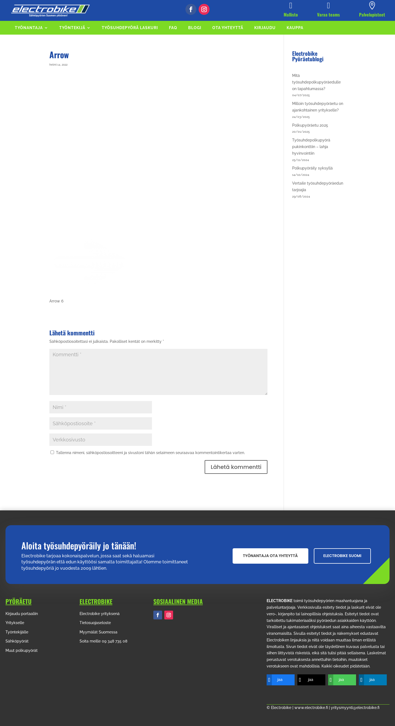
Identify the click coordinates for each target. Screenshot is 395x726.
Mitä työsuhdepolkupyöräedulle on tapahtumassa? (316, 82)
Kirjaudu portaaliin (21, 613)
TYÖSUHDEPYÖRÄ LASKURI (130, 28)
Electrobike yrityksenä (100, 613)
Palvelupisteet (372, 14)
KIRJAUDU (265, 28)
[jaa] (276, 679)
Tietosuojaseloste (95, 623)
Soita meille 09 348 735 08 (103, 641)
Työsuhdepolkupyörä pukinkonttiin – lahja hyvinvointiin (311, 146)
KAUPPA (295, 28)
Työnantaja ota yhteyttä (270, 555)
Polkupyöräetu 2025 (310, 125)
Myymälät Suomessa (98, 632)
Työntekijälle (16, 632)
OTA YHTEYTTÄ (227, 28)
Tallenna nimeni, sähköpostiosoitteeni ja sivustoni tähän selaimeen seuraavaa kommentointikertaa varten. (150, 452)
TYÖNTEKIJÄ (72, 28)
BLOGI (194, 28)
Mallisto (291, 14)
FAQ (173, 28)
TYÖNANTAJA (29, 28)
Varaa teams (328, 14)
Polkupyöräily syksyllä (312, 168)
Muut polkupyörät (21, 650)
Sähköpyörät (17, 641)
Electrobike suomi (342, 555)
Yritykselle (14, 623)
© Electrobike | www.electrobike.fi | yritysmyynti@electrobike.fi (323, 707)
